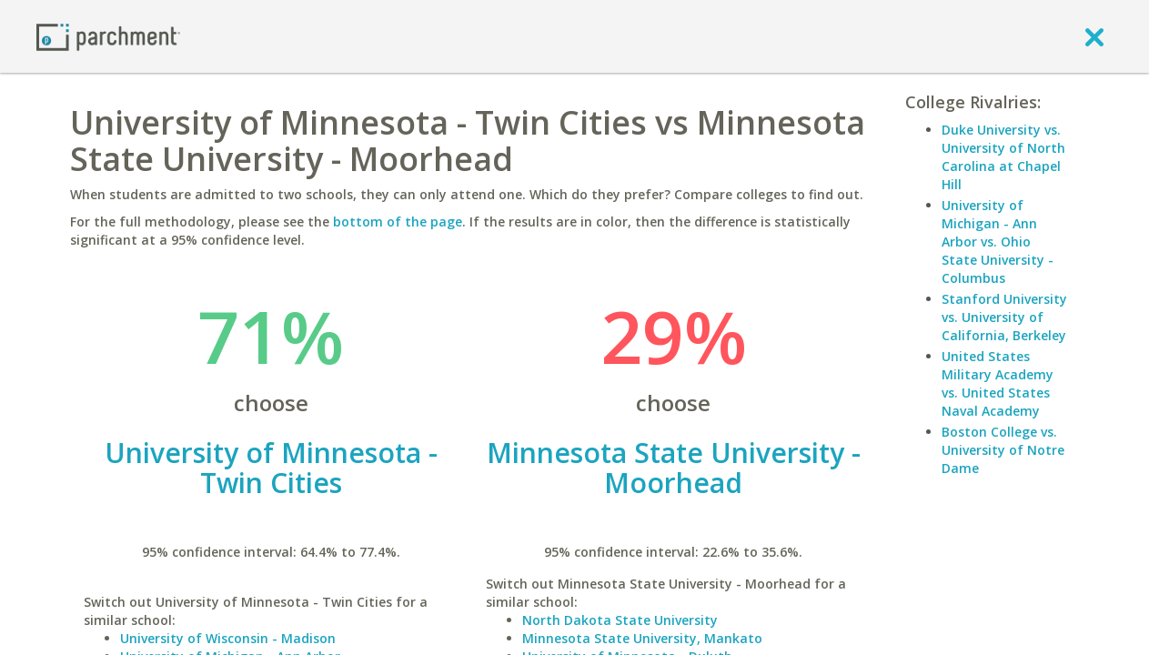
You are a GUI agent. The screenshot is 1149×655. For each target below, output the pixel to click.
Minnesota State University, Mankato (642, 638)
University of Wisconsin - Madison (228, 638)
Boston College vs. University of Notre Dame (1003, 450)
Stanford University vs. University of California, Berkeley (1004, 317)
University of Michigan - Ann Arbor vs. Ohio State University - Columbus (997, 241)
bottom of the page (397, 221)
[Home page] (108, 36)
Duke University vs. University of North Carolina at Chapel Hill (1003, 157)
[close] (1094, 36)
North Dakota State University (620, 620)
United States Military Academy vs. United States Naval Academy (997, 383)
